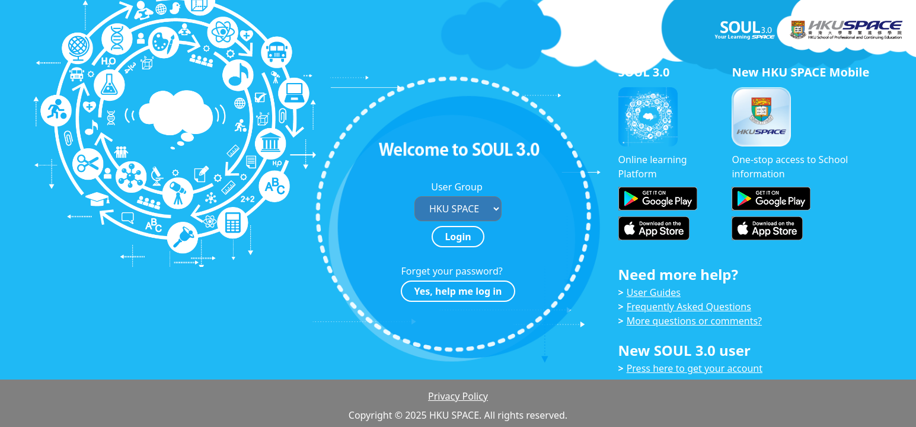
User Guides (654, 292)
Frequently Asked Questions (689, 306)
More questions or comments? (694, 320)
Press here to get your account (694, 368)
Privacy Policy (458, 396)
